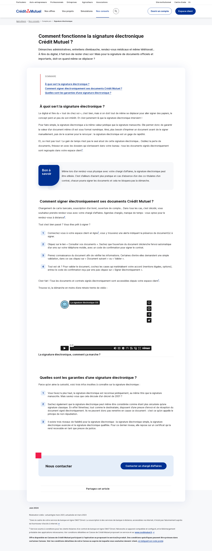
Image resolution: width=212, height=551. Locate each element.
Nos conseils (34, 21)
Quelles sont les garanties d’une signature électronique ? (78, 92)
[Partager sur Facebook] (124, 489)
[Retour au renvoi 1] (59, 524)
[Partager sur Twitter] (117, 489)
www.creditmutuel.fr (143, 532)
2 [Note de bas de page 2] (64, 217)
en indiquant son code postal (150, 541)
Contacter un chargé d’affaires (144, 465)
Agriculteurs (87, 2)
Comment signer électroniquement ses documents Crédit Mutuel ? (83, 88)
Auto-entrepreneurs (38, 2)
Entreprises (73, 2)
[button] (160, 11)
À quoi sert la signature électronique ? (67, 84)
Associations (102, 2)
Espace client (185, 11)
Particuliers (21, 2)
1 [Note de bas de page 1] (82, 150)
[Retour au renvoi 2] (153, 532)
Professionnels (56, 2)
